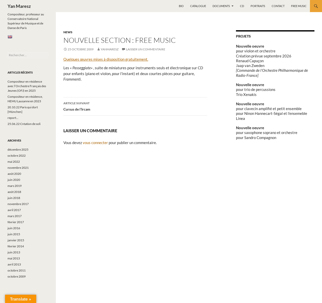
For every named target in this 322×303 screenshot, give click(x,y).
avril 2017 (14, 210)
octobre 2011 (17, 270)
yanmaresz (109, 49)
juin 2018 (14, 198)
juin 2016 (14, 228)
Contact (278, 6)
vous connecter (95, 142)
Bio (181, 6)
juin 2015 (14, 234)
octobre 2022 (17, 155)
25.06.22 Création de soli (24, 124)
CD (242, 6)
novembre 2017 (18, 204)
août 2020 (14, 174)
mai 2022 (14, 161)
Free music (299, 6)
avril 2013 (14, 264)
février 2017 (16, 222)
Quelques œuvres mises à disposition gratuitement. (105, 59)
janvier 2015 (16, 240)
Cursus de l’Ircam (135, 105)
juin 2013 (14, 252)
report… (13, 118)
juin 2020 (14, 180)
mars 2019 (15, 186)
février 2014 (16, 246)
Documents (221, 6)
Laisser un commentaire (145, 49)
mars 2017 (15, 216)
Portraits (258, 6)
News (67, 32)
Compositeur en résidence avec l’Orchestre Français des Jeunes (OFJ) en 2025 (27, 86)
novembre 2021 (18, 168)
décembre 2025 (18, 149)
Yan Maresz (19, 6)
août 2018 (14, 192)
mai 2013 (14, 258)
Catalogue (198, 6)
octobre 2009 (17, 276)
